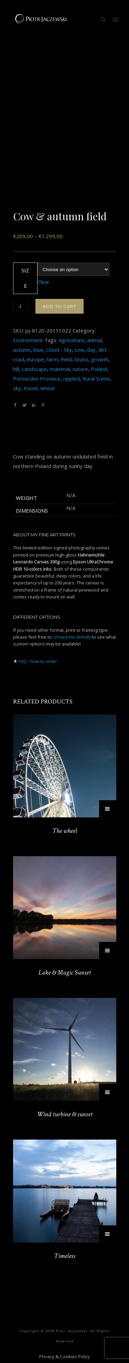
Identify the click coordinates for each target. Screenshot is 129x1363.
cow (79, 349)
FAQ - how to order (38, 661)
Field (66, 359)
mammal (60, 368)
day (91, 349)
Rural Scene (96, 378)
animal (94, 340)
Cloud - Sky (59, 349)
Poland (99, 368)
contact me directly (72, 637)
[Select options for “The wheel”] (107, 808)
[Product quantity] (20, 306)
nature (80, 368)
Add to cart (59, 306)
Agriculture (71, 340)
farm (52, 359)
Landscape (34, 368)
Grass (81, 359)
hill (16, 368)
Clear (43, 281)
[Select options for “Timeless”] (107, 1234)
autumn (22, 349)
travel (30, 388)
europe (35, 359)
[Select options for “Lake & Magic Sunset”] (107, 950)
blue (38, 349)
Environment (28, 340)
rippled (71, 378)
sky (17, 388)
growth (99, 359)
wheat (47, 388)
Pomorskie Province (37, 378)
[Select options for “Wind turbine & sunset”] (107, 1092)
